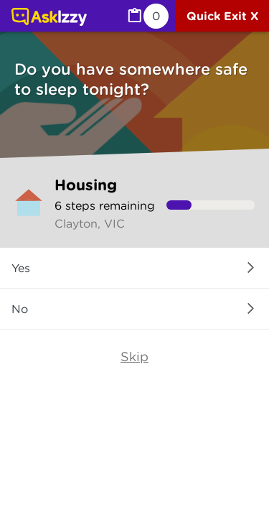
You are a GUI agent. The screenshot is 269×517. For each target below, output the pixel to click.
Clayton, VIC (90, 223)
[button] (134, 268)
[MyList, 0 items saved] (147, 16)
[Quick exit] (222, 16)
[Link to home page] (49, 18)
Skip (134, 356)
